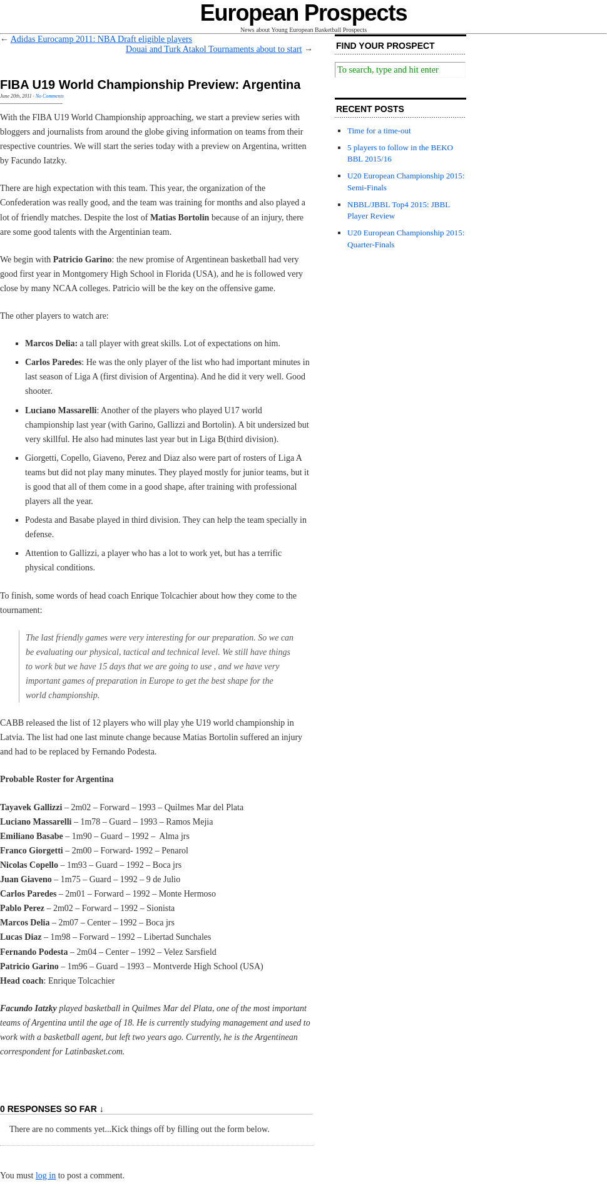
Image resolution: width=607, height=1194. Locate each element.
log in (46, 1175)
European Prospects (303, 13)
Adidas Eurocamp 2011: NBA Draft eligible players (101, 39)
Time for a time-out (379, 130)
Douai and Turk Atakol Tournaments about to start (214, 49)
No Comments (50, 96)
